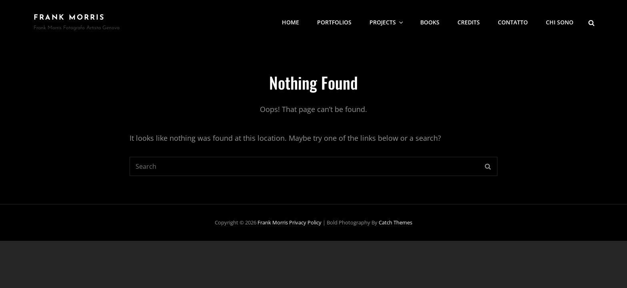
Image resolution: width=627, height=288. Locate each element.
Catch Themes (395, 222)
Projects (386, 22)
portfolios (334, 22)
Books (429, 22)
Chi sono (559, 22)
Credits (468, 22)
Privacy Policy (305, 222)
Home (290, 22)
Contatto (513, 22)
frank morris (69, 18)
